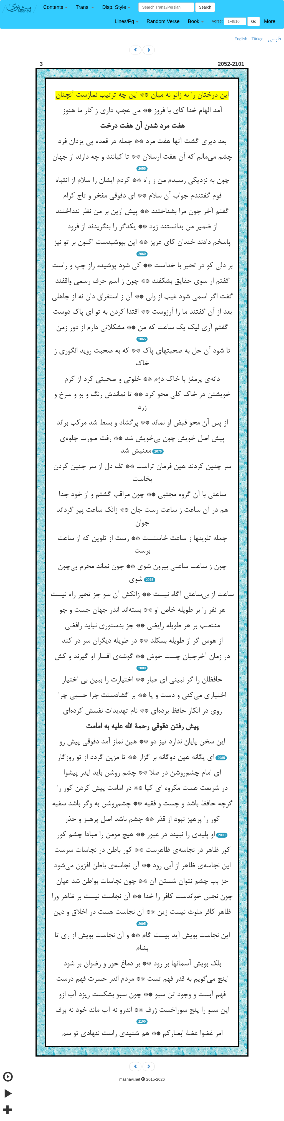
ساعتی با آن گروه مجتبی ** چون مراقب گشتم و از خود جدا (142, 494)
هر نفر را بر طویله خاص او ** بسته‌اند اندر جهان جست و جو (142, 610)
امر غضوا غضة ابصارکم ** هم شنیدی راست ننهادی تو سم (142, 1033)
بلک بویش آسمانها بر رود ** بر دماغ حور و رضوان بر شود (142, 964)
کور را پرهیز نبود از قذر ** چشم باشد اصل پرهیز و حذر (142, 819)
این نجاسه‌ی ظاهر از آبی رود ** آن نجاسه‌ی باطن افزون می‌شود (142, 866)
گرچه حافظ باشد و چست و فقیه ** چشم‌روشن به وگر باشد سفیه (142, 804)
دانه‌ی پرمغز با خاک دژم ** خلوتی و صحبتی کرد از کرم (142, 379)
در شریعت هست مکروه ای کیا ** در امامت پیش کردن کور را (142, 788)
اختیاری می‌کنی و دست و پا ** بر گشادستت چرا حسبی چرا (142, 695)
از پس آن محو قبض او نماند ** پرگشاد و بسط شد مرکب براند (142, 423)
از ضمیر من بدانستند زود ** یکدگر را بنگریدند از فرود (142, 227)
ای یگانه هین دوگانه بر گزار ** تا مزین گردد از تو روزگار (135, 757)
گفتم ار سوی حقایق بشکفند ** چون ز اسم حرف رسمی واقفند (142, 281)
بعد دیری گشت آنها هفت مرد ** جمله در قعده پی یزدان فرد (142, 141)
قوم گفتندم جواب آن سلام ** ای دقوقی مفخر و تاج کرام (142, 196)
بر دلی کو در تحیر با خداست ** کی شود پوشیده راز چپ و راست (142, 265)
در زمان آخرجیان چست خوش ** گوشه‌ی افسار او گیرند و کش (142, 656)
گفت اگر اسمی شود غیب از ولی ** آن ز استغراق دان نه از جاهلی (142, 297)
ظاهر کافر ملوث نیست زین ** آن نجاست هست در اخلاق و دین (142, 912)
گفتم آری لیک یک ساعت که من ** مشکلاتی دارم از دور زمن (142, 327)
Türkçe (257, 39)
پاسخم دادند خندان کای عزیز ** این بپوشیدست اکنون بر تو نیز (142, 242)
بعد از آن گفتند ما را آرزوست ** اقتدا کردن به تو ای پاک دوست (142, 312)
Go (253, 21)
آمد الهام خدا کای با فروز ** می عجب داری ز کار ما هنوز (142, 110)
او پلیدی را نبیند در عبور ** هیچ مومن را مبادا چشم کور (136, 834)
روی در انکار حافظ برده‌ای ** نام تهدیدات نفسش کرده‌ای (142, 711)
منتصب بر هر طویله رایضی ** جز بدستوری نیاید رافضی (142, 625)
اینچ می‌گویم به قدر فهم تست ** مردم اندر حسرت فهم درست (142, 979)
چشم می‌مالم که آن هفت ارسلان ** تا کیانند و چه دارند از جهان (142, 157)
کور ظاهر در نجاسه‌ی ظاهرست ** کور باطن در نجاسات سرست (142, 850)
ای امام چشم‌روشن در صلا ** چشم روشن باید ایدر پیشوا (142, 773)
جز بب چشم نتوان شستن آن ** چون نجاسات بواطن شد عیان (142, 881)
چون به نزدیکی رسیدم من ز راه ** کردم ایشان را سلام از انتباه (142, 180)
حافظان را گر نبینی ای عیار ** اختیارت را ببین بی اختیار (142, 680)
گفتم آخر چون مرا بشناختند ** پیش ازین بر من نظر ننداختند (142, 211)
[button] (55, 7)
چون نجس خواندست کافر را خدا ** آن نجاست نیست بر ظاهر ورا (142, 896)
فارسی (274, 39)
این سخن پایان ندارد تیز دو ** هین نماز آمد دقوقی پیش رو (142, 742)
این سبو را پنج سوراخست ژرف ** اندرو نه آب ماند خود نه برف (142, 1010)
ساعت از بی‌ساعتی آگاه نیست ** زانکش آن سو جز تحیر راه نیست (142, 594)
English (241, 39)
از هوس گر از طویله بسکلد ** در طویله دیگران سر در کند (142, 641)
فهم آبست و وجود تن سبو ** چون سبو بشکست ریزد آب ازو (142, 994)
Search (205, 7)
